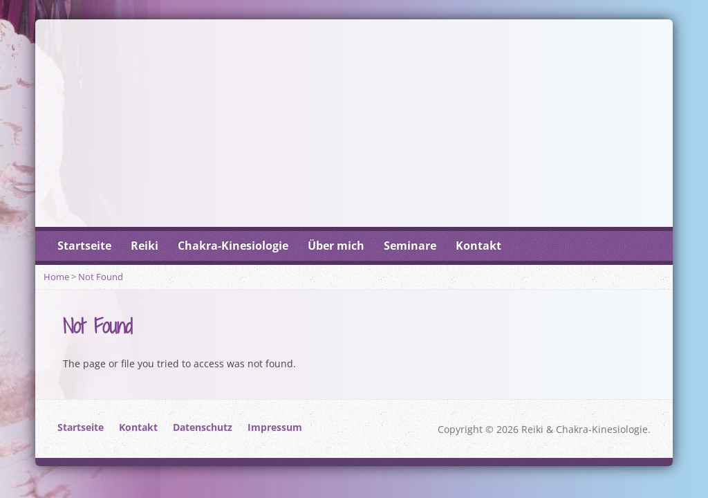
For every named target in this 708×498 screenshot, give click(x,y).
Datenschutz (202, 427)
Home (56, 276)
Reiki (144, 245)
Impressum (275, 427)
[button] (30, 467)
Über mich (336, 245)
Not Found (100, 276)
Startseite (84, 245)
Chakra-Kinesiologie (233, 245)
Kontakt (478, 245)
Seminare (410, 245)
